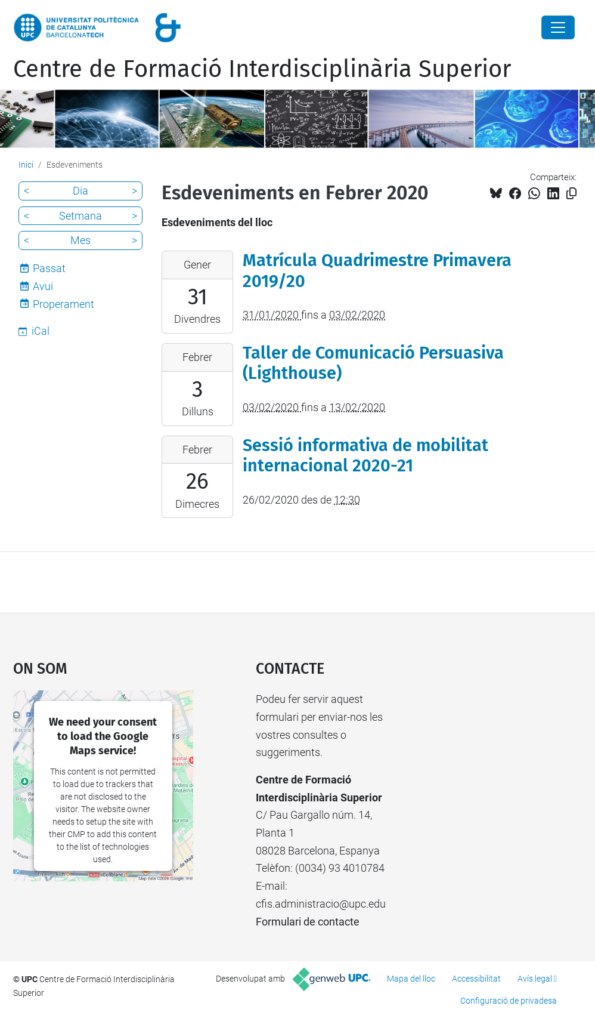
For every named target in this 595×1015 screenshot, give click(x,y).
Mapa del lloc (411, 978)
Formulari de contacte (308, 921)
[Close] (558, 27)
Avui (43, 286)
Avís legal (534, 978)
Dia (80, 190)
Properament (63, 304)
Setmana (80, 215)
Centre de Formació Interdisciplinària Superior (262, 69)
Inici (25, 164)
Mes (80, 240)
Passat (49, 268)
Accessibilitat (476, 978)
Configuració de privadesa (508, 1000)
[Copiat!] (571, 193)
